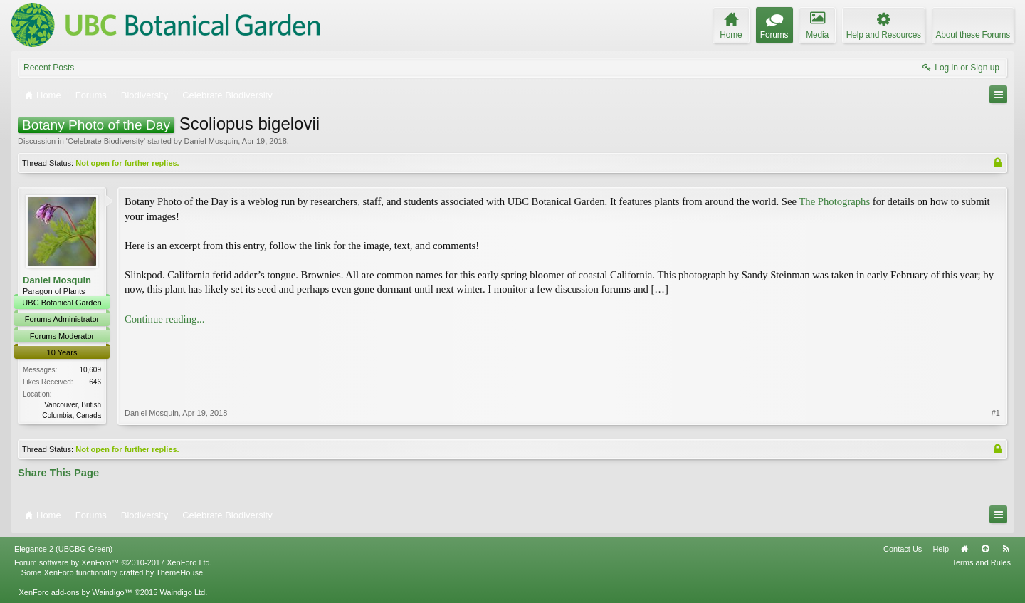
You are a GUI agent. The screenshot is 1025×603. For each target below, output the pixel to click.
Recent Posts (48, 68)
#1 (996, 413)
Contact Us (902, 549)
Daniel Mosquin (211, 141)
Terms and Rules (981, 562)
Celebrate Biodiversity (106, 141)
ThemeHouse (179, 572)
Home (964, 549)
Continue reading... (164, 319)
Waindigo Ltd (182, 592)
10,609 (90, 370)
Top (985, 549)
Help (940, 549)
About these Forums (973, 35)
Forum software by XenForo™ (113, 562)
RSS (1006, 549)
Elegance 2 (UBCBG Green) (63, 549)
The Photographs (834, 201)
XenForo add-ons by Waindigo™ (75, 592)
